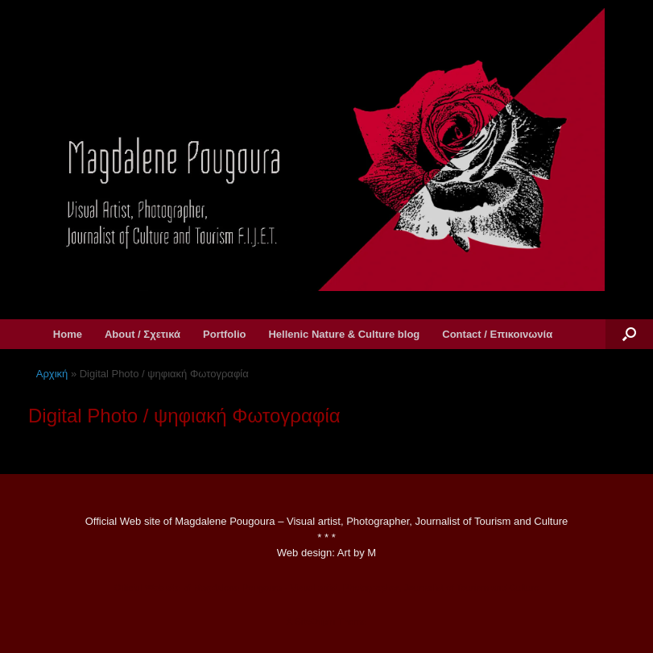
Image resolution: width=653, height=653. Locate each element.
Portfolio (224, 334)
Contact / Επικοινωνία (497, 334)
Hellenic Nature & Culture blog (343, 334)
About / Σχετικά (142, 334)
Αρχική (52, 374)
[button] (629, 334)
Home (67, 334)
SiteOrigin (315, 621)
